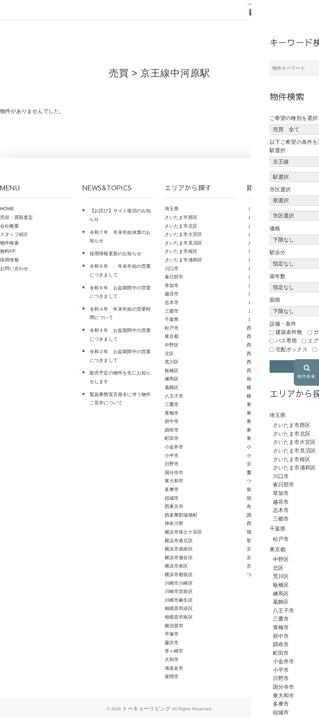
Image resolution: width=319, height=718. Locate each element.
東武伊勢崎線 (261, 421)
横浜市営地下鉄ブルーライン (277, 387)
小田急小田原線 (263, 455)
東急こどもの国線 (265, 438)
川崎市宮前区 (179, 591)
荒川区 (172, 361)
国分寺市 (174, 472)
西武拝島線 (258, 345)
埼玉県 (172, 208)
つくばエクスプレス (268, 574)
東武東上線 (258, 413)
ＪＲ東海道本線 (263, 243)
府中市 (172, 421)
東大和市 (174, 480)
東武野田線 (258, 404)
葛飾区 (172, 387)
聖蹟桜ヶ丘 (258, 540)
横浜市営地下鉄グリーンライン (280, 396)
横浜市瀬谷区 (179, 557)
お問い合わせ (14, 268)
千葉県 (172, 319)
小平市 (172, 455)
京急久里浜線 (261, 565)
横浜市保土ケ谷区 (183, 532)
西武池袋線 (258, 328)
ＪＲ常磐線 (258, 259)
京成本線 (256, 557)
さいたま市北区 (181, 226)
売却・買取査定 (16, 217)
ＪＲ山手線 (258, 276)
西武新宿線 (258, 336)
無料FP (8, 251)
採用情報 (9, 259)
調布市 (172, 430)
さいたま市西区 (181, 217)
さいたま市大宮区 (183, 234)
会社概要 (9, 226)
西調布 (254, 523)
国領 (251, 498)
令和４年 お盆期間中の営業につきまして (120, 335)
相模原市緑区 (179, 608)
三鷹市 (172, 404)
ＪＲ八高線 (258, 302)
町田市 (172, 438)
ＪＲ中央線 (258, 319)
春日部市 (174, 276)
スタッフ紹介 (14, 234)
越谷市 (172, 293)
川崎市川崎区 (179, 583)
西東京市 (174, 506)
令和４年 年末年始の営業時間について (120, 313)
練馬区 (172, 378)
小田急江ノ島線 (263, 447)
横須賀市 (174, 625)
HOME (7, 208)
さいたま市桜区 (181, 251)
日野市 (172, 463)
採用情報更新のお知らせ (115, 253)
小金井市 (174, 447)
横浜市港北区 (179, 540)
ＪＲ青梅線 (258, 208)
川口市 (172, 268)
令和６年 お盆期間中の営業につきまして (120, 292)
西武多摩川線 (261, 361)
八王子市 (174, 396)
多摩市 (172, 489)
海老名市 (174, 668)
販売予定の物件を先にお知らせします (120, 377)
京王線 (254, 472)
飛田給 (254, 532)
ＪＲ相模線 (258, 217)
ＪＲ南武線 (258, 293)
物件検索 (9, 243)
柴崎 (251, 489)
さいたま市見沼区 (183, 243)
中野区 (172, 345)
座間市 (172, 676)
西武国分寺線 (261, 370)
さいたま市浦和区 (183, 259)
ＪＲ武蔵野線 (261, 226)
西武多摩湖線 (261, 353)
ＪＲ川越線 (258, 268)
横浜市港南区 (179, 549)
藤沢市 (172, 642)
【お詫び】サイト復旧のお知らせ (120, 215)
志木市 (172, 302)
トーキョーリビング (146, 708)
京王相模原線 (261, 549)
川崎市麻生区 (179, 600)
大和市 (172, 659)
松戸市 (172, 328)
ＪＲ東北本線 (261, 251)
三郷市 (172, 311)
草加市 (172, 285)
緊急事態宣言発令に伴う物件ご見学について (120, 399)
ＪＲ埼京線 (258, 285)
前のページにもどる (286, 137)
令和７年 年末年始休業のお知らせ (120, 237)
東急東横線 (258, 430)
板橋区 (172, 370)
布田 (251, 506)
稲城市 (172, 498)
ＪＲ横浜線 (258, 234)
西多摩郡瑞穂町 (181, 515)
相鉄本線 (256, 378)
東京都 (172, 336)
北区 (169, 353)
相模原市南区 (179, 617)
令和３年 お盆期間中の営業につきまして (120, 356)
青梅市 (172, 413)
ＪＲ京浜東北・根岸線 (270, 311)
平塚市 (172, 634)
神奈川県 (174, 523)
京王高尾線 (258, 463)
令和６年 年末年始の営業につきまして (120, 270)
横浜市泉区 (176, 565)
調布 (251, 515)
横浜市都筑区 (179, 574)
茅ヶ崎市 (174, 651)
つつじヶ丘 (258, 480)
